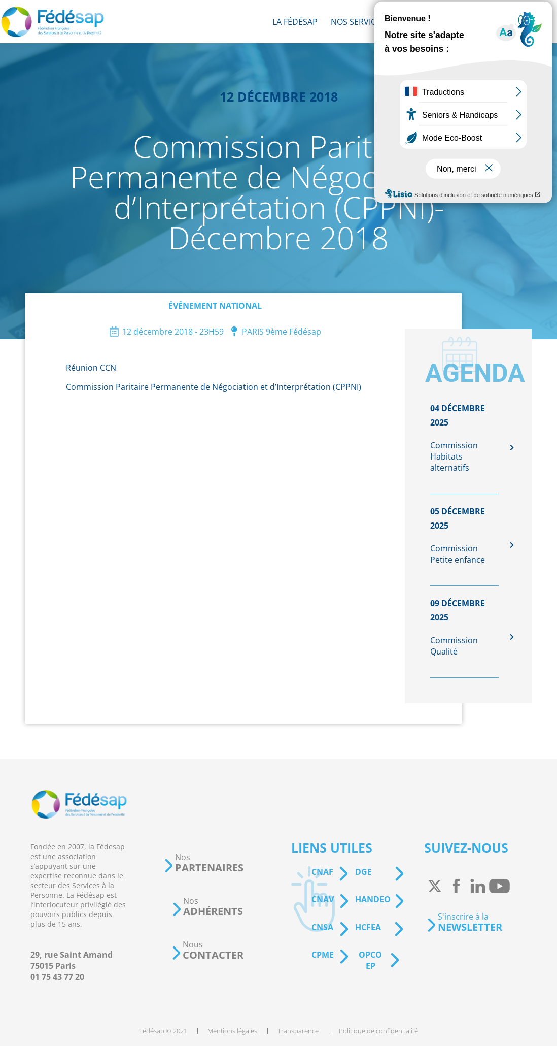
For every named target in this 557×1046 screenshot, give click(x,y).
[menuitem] (295, 21)
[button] (203, 863)
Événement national (215, 305)
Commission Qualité (454, 646)
